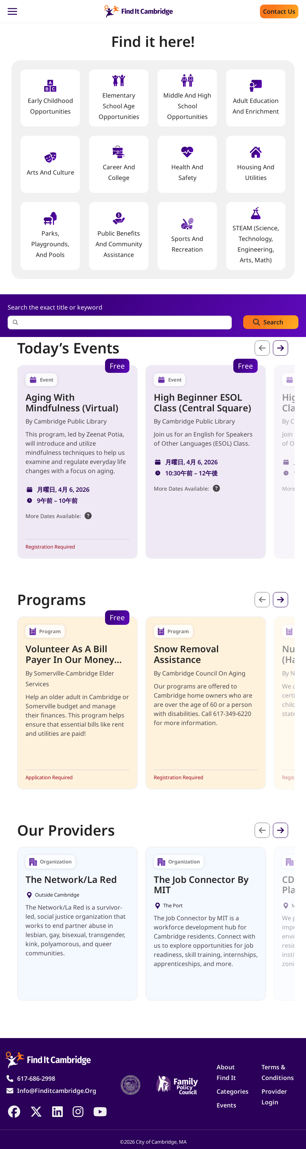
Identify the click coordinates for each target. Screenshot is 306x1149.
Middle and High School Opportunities (187, 97)
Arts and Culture (50, 164)
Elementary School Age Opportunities (119, 97)
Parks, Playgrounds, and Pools (50, 235)
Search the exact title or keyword (55, 307)
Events (226, 1105)
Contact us (279, 11)
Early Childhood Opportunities (50, 97)
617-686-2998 (36, 1078)
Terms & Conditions (277, 1072)
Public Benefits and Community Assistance (119, 235)
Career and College (119, 164)
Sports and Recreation (187, 235)
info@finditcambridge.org (56, 1090)
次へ (280, 348)
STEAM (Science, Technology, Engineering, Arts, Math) (256, 235)
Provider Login (274, 1096)
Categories (233, 1091)
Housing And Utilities (255, 164)
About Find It (226, 1072)
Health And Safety (187, 164)
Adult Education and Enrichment (256, 97)
